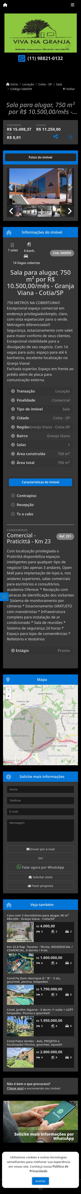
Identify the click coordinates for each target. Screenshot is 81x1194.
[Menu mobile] (5, 5)
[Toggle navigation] (72, 5)
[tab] (20, 157)
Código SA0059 (21, 89)
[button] (12, 187)
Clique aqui (15, 1088)
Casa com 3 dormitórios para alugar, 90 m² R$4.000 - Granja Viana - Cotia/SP (38, 917)
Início (12, 84)
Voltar (69, 89)
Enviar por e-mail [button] (40, 849)
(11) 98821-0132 (45, 58)
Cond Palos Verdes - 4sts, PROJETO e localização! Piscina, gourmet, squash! (34, 1042)
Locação (28, 84)
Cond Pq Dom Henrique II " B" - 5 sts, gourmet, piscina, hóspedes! (34, 980)
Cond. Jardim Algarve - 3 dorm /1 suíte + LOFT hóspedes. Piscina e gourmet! (40, 1011)
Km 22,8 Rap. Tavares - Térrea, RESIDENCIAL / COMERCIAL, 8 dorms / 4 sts (40, 948)
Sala (59, 84)
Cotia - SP (45, 84)
